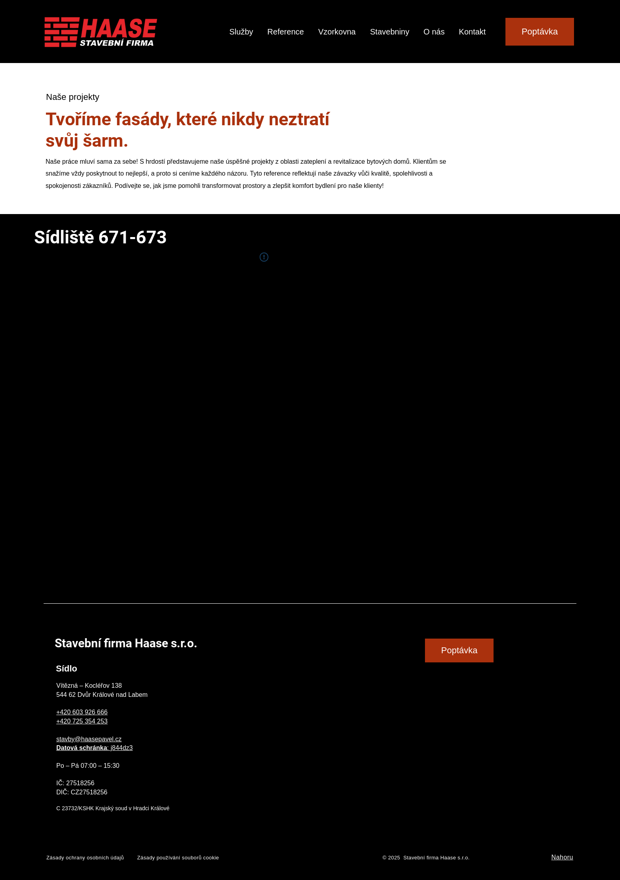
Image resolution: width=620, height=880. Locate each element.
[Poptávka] (539, 32)
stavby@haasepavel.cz (89, 739)
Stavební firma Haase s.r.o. (126, 643)
